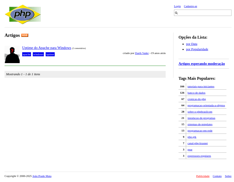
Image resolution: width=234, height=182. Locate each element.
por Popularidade (197, 49)
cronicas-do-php (197, 98)
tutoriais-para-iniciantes (201, 86)
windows (38, 54)
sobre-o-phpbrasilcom (200, 111)
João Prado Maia (42, 175)
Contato (217, 175)
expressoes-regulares (199, 155)
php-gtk (192, 136)
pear (190, 149)
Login (177, 6)
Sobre (228, 175)
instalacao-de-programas (201, 117)
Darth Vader (142, 53)
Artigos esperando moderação (202, 64)
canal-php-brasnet (198, 143)
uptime (50, 54)
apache (27, 54)
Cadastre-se (190, 6)
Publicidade (203, 175)
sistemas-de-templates (200, 124)
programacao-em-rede (200, 130)
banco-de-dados (197, 92)
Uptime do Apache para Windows (46, 48)
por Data (191, 44)
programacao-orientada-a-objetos (206, 105)
